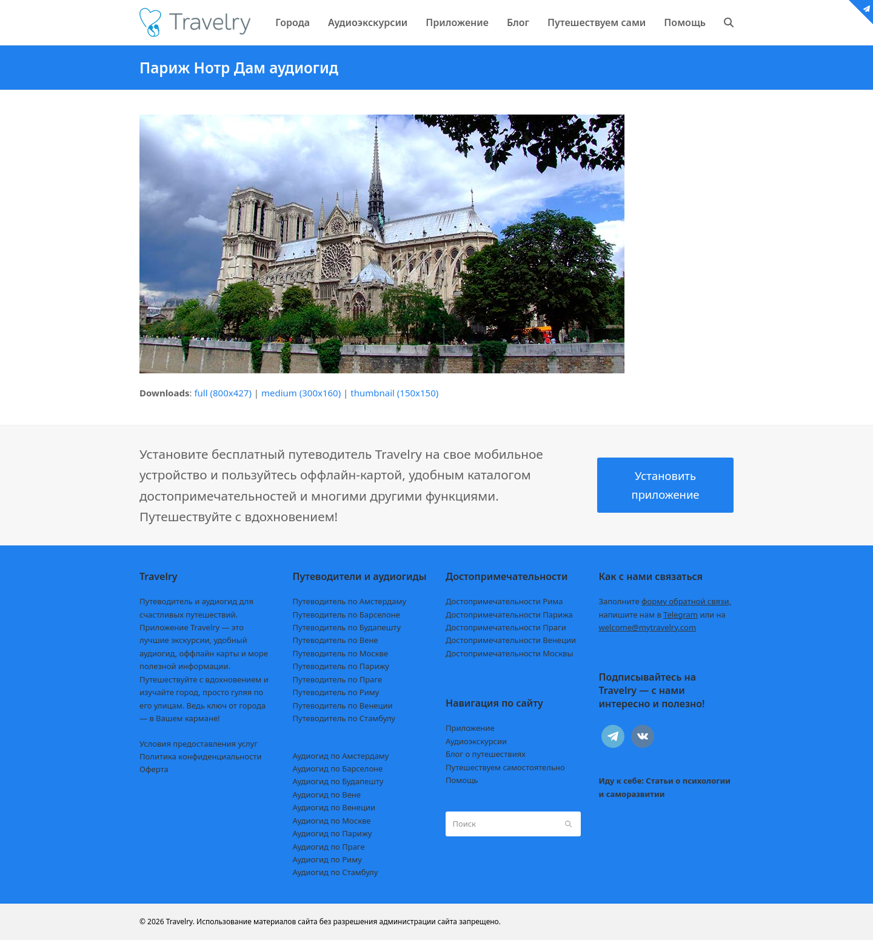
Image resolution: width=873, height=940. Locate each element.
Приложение (470, 727)
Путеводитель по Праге (338, 679)
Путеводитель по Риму (336, 692)
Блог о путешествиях (486, 753)
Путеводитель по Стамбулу (344, 718)
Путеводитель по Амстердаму (350, 601)
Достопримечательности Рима (504, 601)
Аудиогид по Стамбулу (335, 872)
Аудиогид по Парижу (332, 833)
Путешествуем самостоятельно (505, 767)
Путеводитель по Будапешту (347, 627)
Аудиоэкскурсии (476, 741)
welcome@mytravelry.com (648, 627)
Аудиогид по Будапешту (338, 781)
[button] (729, 22)
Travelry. (180, 921)
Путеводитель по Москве (341, 653)
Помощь (462, 780)
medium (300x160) (301, 393)
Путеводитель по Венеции (343, 705)
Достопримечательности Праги (506, 627)
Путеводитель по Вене (335, 640)
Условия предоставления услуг (198, 743)
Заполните (665, 601)
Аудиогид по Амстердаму (341, 755)
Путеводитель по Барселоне (346, 614)
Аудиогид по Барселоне (338, 768)
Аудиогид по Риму (327, 859)
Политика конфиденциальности (200, 756)
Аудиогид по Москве (332, 820)
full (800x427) (223, 393)
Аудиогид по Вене (327, 794)
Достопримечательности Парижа (509, 614)
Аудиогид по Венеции (334, 807)
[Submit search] (568, 824)
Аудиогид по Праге (329, 846)
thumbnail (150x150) (394, 393)
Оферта (154, 769)
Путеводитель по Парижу (341, 666)
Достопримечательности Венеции (511, 640)
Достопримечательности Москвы (509, 653)
